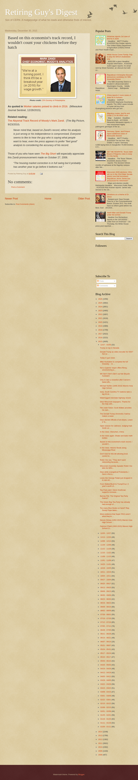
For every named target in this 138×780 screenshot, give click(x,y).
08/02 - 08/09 (105, 611)
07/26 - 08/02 (105, 614)
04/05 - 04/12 (105, 676)
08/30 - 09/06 (105, 595)
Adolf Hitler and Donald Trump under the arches (119, 214)
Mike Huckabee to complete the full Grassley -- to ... (114, 363)
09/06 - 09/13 (105, 591)
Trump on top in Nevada (109, 348)
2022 (100, 314)
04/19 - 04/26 (105, 669)
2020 (100, 322)
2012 (100, 739)
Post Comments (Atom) (25, 204)
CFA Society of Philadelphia (53, 100)
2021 (100, 318)
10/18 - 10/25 (105, 568)
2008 (100, 755)
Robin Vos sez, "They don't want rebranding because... (113, 461)
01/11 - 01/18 (105, 723)
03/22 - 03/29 (105, 684)
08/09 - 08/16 (105, 607)
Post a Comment (18, 187)
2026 (100, 299)
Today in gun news (107, 358)
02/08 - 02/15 (105, 707)
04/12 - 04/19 (105, 672)
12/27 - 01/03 (105, 345)
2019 (100, 326)
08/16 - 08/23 (105, 603)
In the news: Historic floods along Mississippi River (113, 449)
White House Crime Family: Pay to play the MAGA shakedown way (119, 57)
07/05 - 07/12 (105, 626)
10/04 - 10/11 (105, 576)
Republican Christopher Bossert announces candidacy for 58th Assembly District (119, 77)
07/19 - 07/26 (105, 618)
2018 (100, 330)
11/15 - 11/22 (105, 553)
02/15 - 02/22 (105, 703)
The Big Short (48, 153)
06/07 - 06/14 (105, 642)
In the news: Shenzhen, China (112, 432)
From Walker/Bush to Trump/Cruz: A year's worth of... (114, 485)
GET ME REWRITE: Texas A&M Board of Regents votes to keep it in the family (119, 154)
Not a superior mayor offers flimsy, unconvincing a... (113, 369)
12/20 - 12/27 (105, 533)
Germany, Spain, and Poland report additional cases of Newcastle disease (118, 133)
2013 (100, 735)
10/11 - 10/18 (105, 572)
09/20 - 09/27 (105, 584)
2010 (100, 747)
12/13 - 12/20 (105, 537)
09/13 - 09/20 (105, 587)
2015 (100, 341)
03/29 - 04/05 (105, 680)
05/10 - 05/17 (105, 657)
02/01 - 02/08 (105, 711)
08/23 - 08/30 (105, 599)
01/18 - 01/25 (105, 719)
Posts (100, 281)
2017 (100, 334)
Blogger (81, 774)
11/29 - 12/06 (105, 545)
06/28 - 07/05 (105, 630)
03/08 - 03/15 (105, 692)
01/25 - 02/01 (105, 715)
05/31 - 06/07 (105, 645)
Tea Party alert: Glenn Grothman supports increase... (113, 491)
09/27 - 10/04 (105, 580)
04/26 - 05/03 (105, 665)
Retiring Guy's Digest (41, 12)
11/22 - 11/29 (105, 549)
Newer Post (11, 198)
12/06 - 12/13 (105, 541)
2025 (100, 303)
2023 (100, 311)
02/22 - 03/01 (105, 700)
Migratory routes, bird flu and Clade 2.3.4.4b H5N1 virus (118, 114)
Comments (102, 286)
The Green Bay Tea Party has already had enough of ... (115, 503)
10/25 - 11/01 (105, 564)
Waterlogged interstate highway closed (115, 398)
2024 (100, 307)
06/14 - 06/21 (105, 638)
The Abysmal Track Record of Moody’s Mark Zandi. (36, 120)
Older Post (84, 198)
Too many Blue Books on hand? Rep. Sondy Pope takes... (115, 509)
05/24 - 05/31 (105, 649)
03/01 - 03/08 (105, 696)
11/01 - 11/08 (105, 560)
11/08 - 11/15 (105, 556)
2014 (100, 732)
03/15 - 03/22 (105, 688)
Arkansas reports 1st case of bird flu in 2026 (118, 37)
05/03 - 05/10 (105, 661)
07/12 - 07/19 (105, 622)
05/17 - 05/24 (105, 653)
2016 (100, 338)
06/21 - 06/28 (105, 634)
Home (48, 198)
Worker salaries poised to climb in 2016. (46, 106)
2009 (100, 751)
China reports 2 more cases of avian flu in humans (119, 96)
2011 (100, 743)
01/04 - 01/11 (105, 727)
